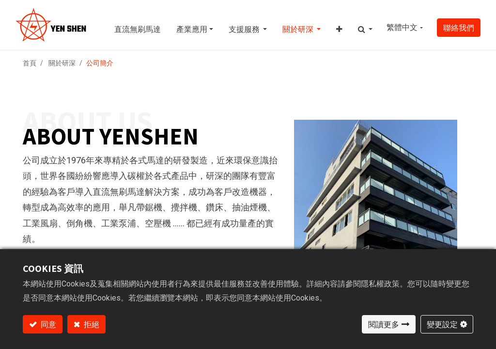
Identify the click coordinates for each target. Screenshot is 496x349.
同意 (47, 324)
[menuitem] (137, 24)
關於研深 (62, 63)
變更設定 (442, 324)
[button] (339, 24)
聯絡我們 (458, 27)
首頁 (29, 63)
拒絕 (90, 324)
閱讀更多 (383, 324)
